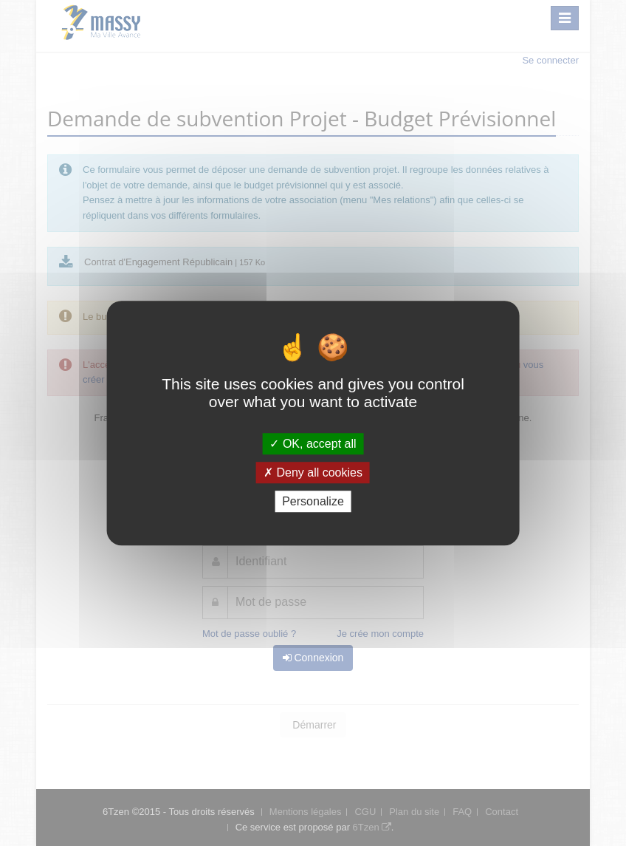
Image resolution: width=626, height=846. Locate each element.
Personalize (313, 501)
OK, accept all (312, 443)
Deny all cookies (313, 472)
